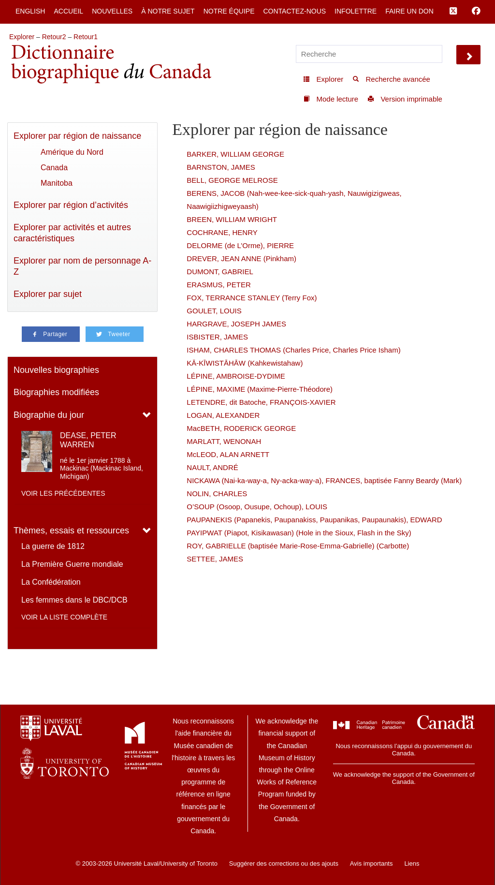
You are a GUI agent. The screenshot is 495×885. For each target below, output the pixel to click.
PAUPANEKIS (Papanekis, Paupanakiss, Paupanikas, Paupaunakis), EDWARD (314, 520)
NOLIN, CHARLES (217, 493)
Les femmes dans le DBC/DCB (74, 600)
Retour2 (54, 37)
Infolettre (356, 11)
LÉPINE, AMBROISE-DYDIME (236, 376)
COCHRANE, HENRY (222, 232)
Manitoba (57, 183)
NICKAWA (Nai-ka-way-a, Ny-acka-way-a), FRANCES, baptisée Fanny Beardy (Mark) (324, 480)
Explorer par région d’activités (71, 205)
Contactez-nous (294, 11)
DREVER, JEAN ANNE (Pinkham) (241, 258)
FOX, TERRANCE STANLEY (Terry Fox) (252, 298)
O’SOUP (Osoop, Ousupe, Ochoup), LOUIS (257, 506)
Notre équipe (229, 11)
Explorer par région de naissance (77, 136)
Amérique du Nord (72, 152)
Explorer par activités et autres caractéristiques (72, 232)
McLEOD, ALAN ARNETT (228, 454)
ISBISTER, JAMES (217, 337)
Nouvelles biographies (56, 370)
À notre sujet (167, 11)
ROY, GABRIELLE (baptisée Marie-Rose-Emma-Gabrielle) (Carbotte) (298, 546)
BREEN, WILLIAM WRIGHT (232, 219)
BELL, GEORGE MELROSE (232, 180)
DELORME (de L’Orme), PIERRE (240, 245)
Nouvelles (112, 11)
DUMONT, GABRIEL (220, 271)
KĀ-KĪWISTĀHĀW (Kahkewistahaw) (245, 363)
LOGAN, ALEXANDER (223, 415)
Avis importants (371, 863)
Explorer (21, 37)
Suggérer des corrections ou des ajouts (283, 863)
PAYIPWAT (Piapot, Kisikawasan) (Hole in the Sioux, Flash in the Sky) (299, 533)
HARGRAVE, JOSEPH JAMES (236, 324)
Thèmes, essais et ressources (71, 530)
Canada (54, 167)
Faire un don (409, 11)
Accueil (68, 11)
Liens (411, 863)
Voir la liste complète (64, 617)
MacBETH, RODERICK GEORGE (241, 428)
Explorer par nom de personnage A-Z (82, 266)
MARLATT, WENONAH (224, 441)
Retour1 (85, 37)
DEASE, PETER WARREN (88, 440)
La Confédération (51, 582)
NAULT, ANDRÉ (212, 467)
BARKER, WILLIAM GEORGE (235, 154)
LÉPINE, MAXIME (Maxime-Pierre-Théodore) (260, 389)
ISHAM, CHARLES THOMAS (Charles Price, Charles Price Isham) (293, 350)
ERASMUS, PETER (219, 284)
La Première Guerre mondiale (72, 564)
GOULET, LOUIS (214, 311)
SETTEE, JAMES (215, 559)
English (30, 11)
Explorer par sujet (48, 294)
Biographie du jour (49, 415)
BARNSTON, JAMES (221, 167)
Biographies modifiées (56, 392)
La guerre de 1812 (53, 546)
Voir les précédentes (63, 493)
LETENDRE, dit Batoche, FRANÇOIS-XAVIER (261, 402)
